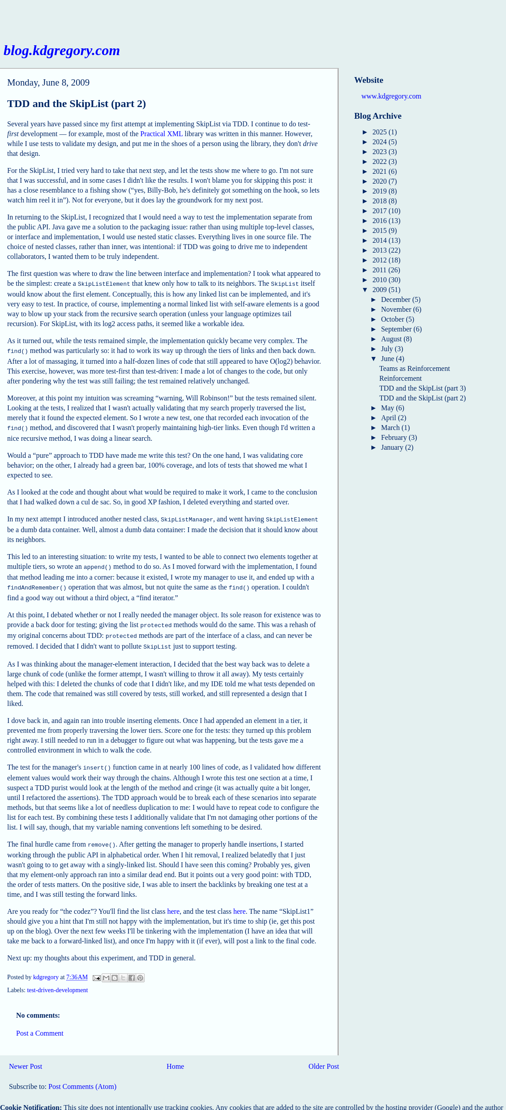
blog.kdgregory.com (62, 50)
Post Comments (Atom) (82, 1076)
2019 (381, 191)
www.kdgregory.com (391, 96)
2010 (381, 280)
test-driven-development (57, 980)
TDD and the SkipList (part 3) (422, 388)
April (389, 418)
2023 (381, 151)
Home (175, 1056)
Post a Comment (40, 1023)
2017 (381, 211)
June (388, 358)
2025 (381, 132)
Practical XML (161, 134)
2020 (381, 181)
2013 (381, 250)
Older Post (324, 1056)
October (393, 319)
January (393, 447)
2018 (381, 201)
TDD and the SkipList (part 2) (422, 398)
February (395, 437)
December (396, 299)
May (388, 408)
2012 (381, 260)
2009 (381, 289)
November (397, 309)
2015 (381, 230)
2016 (381, 220)
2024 (381, 142)
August (392, 339)
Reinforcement (400, 378)
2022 (381, 161)
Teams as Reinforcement (414, 368)
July (388, 349)
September (397, 329)
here (173, 901)
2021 (381, 171)
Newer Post (25, 1056)
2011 (380, 270)
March (391, 427)
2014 (381, 240)
